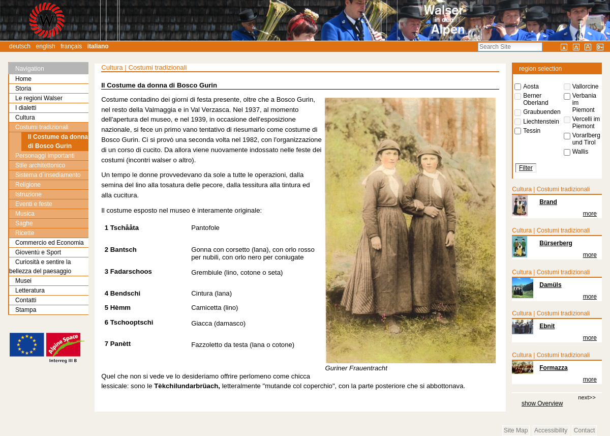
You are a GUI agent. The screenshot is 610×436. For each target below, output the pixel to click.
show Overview (542, 403)
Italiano (98, 46)
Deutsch (19, 46)
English (45, 46)
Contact (584, 430)
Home (23, 78)
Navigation (29, 68)
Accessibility (550, 430)
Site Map (516, 430)
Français (71, 46)
